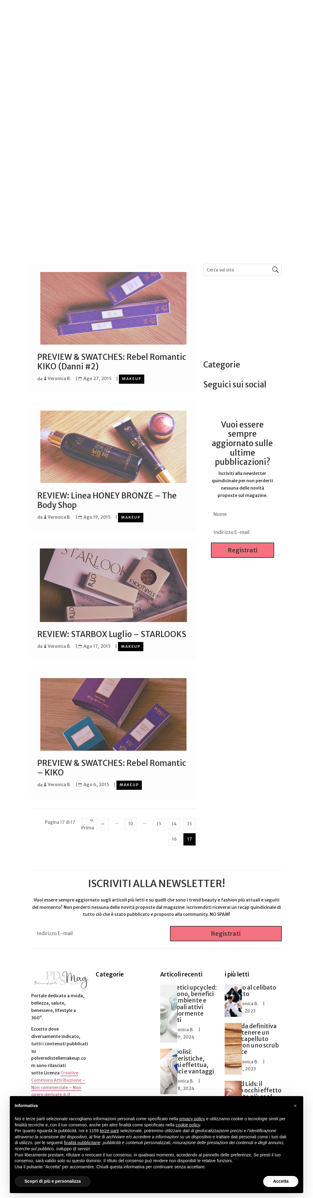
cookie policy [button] (188, 1124)
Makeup (132, 378)
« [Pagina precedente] (103, 822)
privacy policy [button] (192, 1118)
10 (130, 822)
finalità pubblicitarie (82, 1142)
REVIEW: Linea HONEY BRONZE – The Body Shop (107, 500)
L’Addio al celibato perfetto (250, 989)
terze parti (109, 1130)
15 (189, 822)
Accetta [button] (281, 1181)
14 (174, 822)
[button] (295, 1106)
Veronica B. (59, 378)
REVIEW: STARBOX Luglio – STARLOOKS (111, 633)
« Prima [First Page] (87, 822)
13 (159, 822)
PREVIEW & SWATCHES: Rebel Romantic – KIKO (111, 767)
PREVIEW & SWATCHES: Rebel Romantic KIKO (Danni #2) (111, 361)
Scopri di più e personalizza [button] (52, 1181)
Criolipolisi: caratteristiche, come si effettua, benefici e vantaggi (187, 1060)
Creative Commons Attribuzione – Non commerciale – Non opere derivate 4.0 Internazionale (58, 1086)
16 (174, 837)
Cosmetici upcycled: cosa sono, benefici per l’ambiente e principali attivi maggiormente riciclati (188, 1002)
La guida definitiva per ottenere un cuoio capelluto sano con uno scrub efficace (252, 1037)
